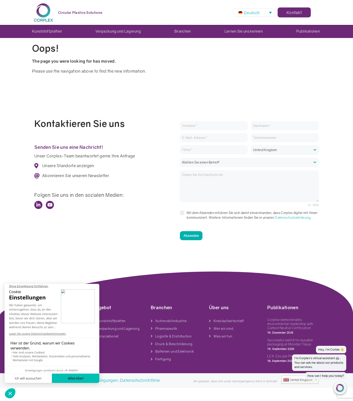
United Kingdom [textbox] (265, 163)
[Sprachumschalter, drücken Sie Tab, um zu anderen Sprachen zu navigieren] (254, 12)
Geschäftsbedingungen (95, 393)
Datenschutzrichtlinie (140, 393)
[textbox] (249, 175)
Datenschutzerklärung (293, 230)
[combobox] (285, 163)
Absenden (191, 249)
